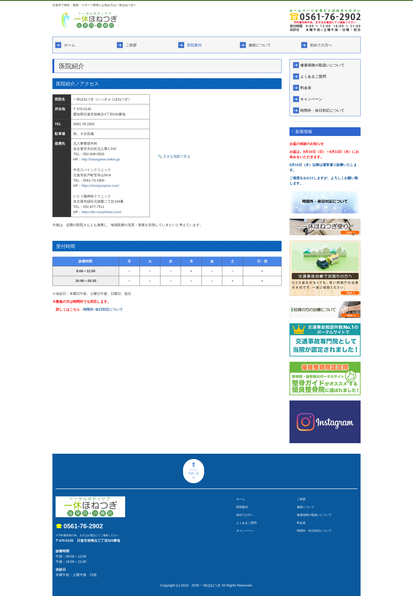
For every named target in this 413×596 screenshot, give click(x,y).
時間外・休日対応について (322, 110)
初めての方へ (321, 45)
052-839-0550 (93, 154)
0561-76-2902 (84, 124)
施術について (260, 45)
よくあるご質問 (313, 76)
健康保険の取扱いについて (322, 65)
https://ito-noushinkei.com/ (101, 212)
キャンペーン (311, 99)
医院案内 (194, 45)
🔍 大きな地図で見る (174, 156)
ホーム (69, 45)
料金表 (305, 88)
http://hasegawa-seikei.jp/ (100, 159)
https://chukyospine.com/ (100, 186)
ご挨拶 (131, 45)
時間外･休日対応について (103, 309)
